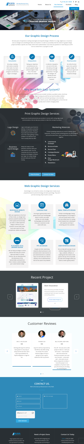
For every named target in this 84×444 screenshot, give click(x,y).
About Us (48, 4)
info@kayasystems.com (68, 442)
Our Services (58, 4)
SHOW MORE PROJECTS (55, 299)
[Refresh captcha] (33, 413)
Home (40, 4)
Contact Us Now (48, 174)
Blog (76, 4)
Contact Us (74, 8)
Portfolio (68, 4)
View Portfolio (35, 174)
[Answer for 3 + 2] (25, 416)
